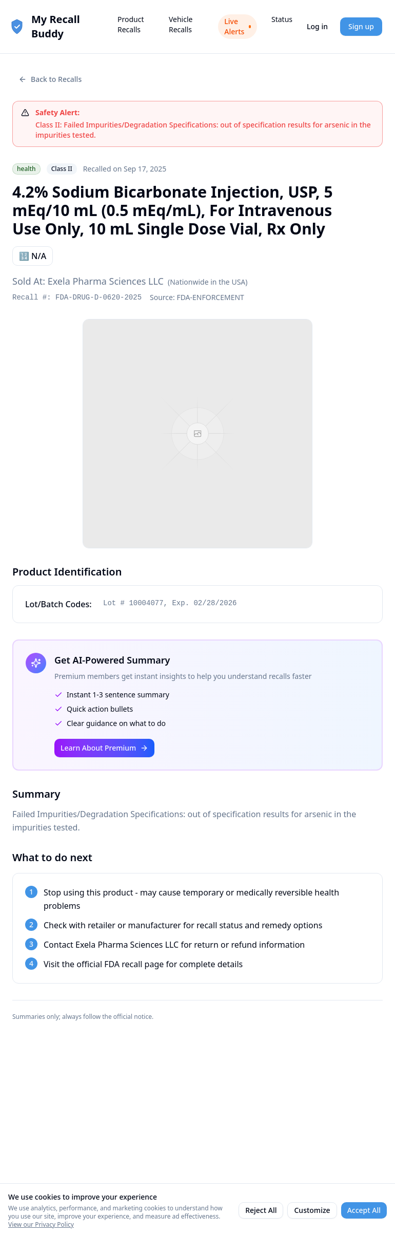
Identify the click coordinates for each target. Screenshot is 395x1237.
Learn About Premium (104, 748)
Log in (317, 26)
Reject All (260, 1210)
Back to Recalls (50, 79)
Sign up (361, 26)
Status (281, 19)
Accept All (364, 1210)
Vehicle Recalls (181, 24)
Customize (312, 1210)
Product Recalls (130, 24)
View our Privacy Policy (41, 1224)
